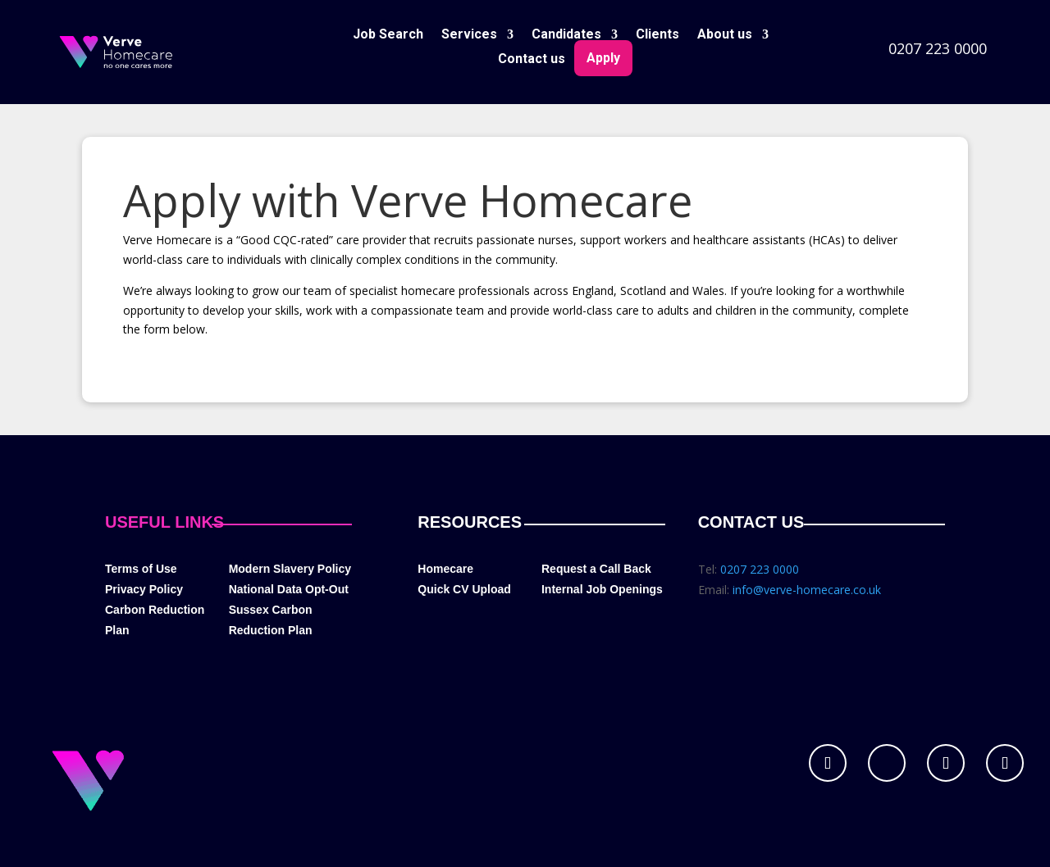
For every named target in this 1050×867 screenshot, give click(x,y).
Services (469, 35)
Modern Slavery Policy (290, 568)
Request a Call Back (596, 568)
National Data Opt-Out (289, 589)
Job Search (388, 35)
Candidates (566, 35)
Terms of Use (141, 568)
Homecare (445, 568)
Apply (603, 58)
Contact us (531, 59)
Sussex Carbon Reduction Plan (271, 620)
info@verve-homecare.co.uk (807, 589)
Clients (657, 35)
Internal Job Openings (602, 589)
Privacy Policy (144, 589)
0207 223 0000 (937, 48)
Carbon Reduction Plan (154, 620)
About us (724, 35)
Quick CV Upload (464, 589)
